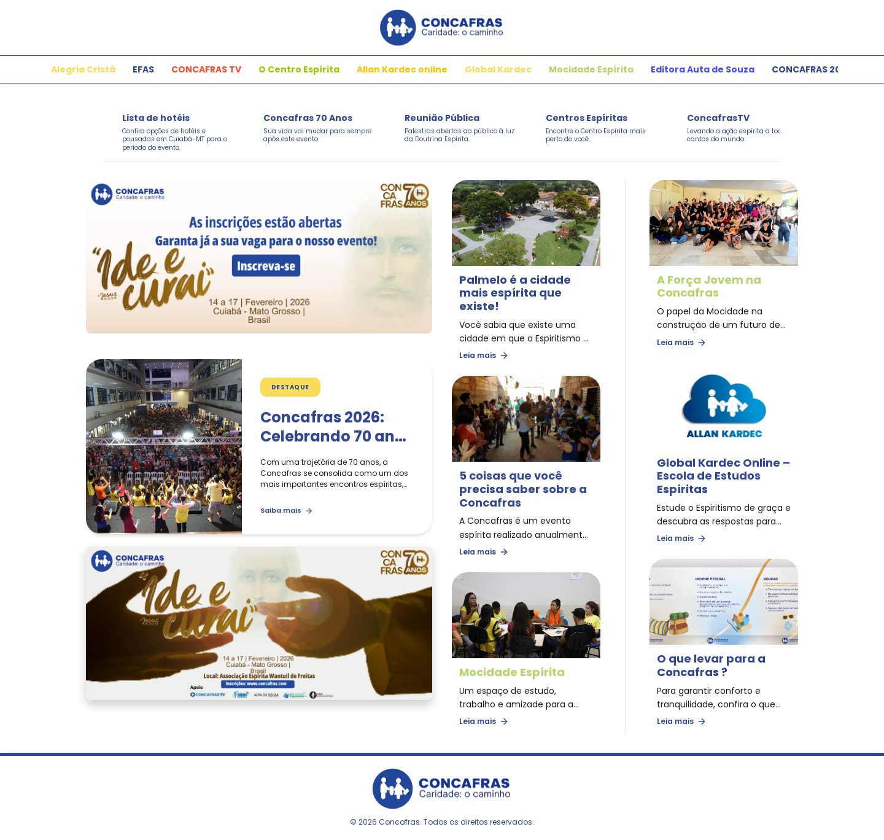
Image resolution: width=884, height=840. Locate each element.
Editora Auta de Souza (702, 69)
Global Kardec (498, 69)
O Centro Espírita (298, 69)
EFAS (143, 69)
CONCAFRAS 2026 (812, 69)
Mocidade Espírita (591, 69)
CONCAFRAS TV (206, 69)
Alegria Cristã (83, 69)
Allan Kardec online (402, 69)
